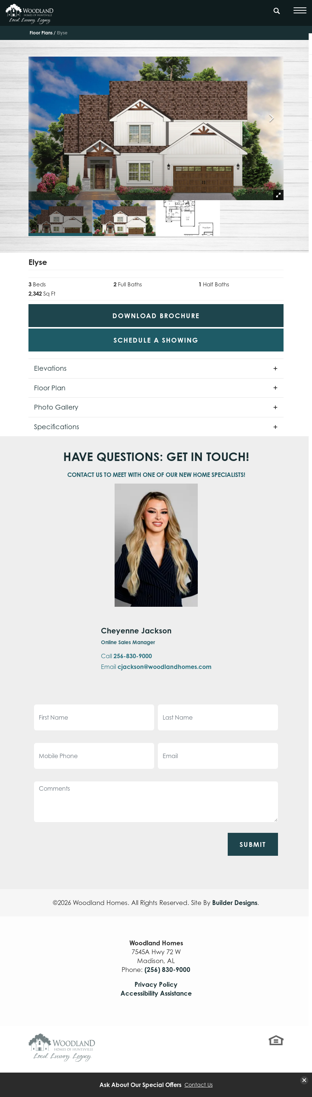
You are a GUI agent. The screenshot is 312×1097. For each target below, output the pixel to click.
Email (156, 666)
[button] (276, 14)
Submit (253, 844)
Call (126, 656)
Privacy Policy (156, 984)
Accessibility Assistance (156, 993)
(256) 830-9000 (167, 969)
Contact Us (198, 1084)
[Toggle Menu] (300, 10)
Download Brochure (156, 316)
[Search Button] (276, 9)
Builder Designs (234, 902)
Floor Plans (41, 33)
